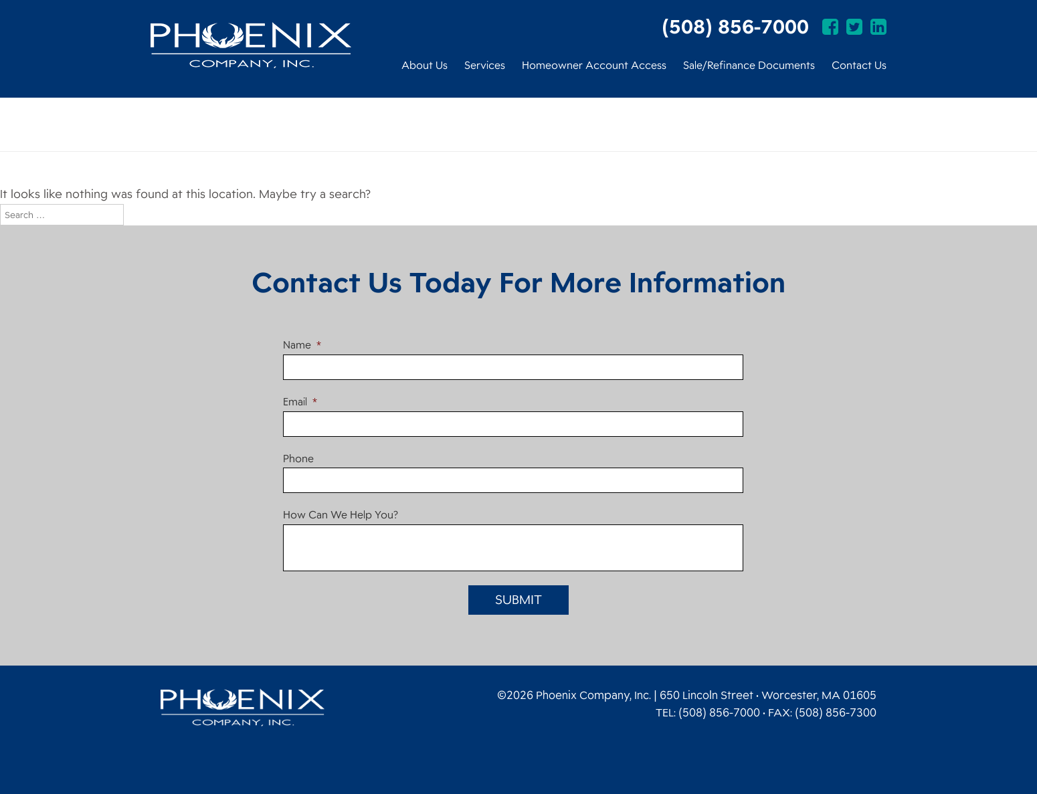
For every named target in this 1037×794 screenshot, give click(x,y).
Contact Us (859, 65)
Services (484, 65)
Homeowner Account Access (594, 65)
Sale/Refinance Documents (749, 65)
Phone (298, 459)
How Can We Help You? (340, 515)
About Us (424, 65)
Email (300, 402)
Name (302, 345)
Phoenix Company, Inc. (251, 45)
